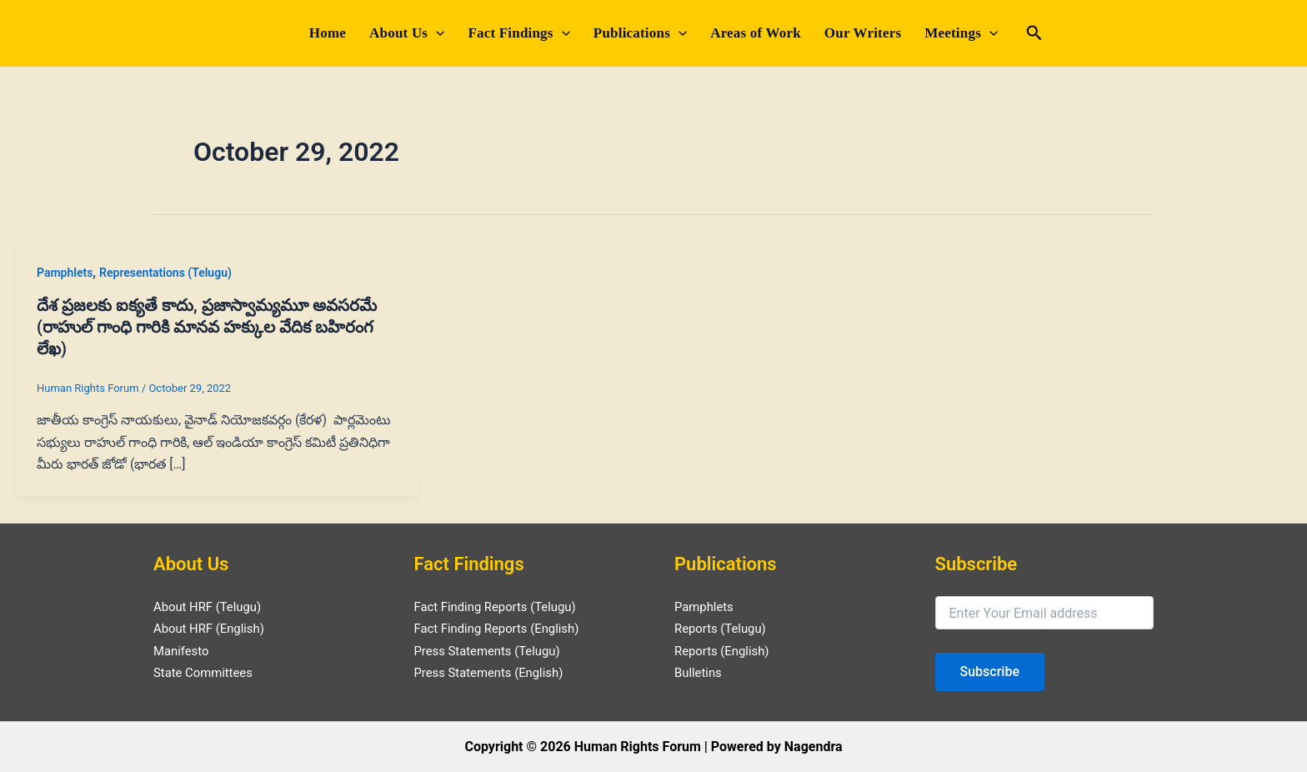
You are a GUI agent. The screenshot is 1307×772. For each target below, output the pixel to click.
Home (327, 33)
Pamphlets (65, 272)
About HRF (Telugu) (211, 606)
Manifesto (183, 651)
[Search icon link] (1034, 35)
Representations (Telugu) (165, 272)
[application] (436, 33)
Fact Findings (518, 33)
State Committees (206, 672)
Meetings (961, 33)
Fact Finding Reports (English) (503, 628)
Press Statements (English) (494, 672)
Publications (640, 33)
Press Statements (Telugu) (493, 651)
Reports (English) (725, 651)
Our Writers (862, 33)
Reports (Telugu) (724, 628)
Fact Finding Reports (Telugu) (501, 606)
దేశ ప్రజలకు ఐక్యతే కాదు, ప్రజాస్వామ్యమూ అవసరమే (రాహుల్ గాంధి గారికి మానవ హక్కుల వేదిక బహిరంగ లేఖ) (207, 326)
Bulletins (699, 672)
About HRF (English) (213, 628)
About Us (406, 33)
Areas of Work (755, 33)
